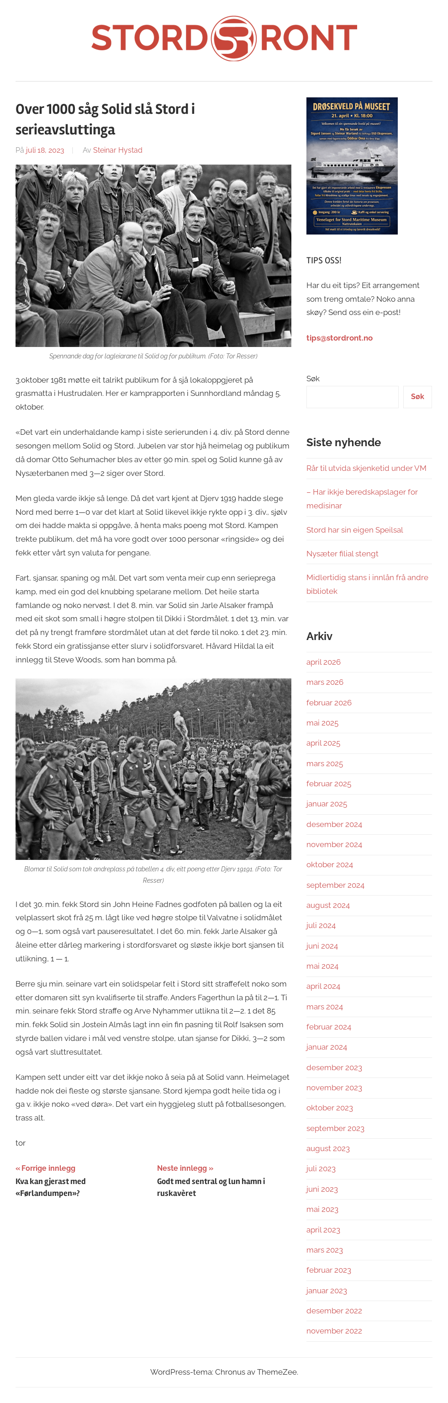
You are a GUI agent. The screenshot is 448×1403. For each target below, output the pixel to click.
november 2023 (334, 1087)
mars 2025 (324, 763)
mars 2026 (324, 682)
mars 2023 (324, 1249)
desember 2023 (334, 1067)
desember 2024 (334, 824)
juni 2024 (322, 945)
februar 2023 (328, 1270)
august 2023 (328, 1148)
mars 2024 (324, 1006)
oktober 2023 (329, 1107)
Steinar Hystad (117, 150)
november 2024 (334, 844)
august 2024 (328, 905)
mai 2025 (322, 722)
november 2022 (334, 1330)
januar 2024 (326, 1046)
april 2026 (323, 662)
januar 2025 (326, 803)
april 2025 (323, 742)
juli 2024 (321, 925)
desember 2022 (334, 1310)
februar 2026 (329, 702)
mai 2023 (322, 1209)
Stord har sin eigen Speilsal (354, 529)
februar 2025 (328, 783)
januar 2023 (326, 1290)
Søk (313, 378)
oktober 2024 (329, 864)
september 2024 (335, 885)
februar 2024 (328, 1026)
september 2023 (335, 1128)
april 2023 (323, 1229)
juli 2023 (321, 1168)
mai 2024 (322, 966)
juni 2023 (322, 1189)
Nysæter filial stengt (342, 553)
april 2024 (323, 986)
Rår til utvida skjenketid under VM (366, 468)
